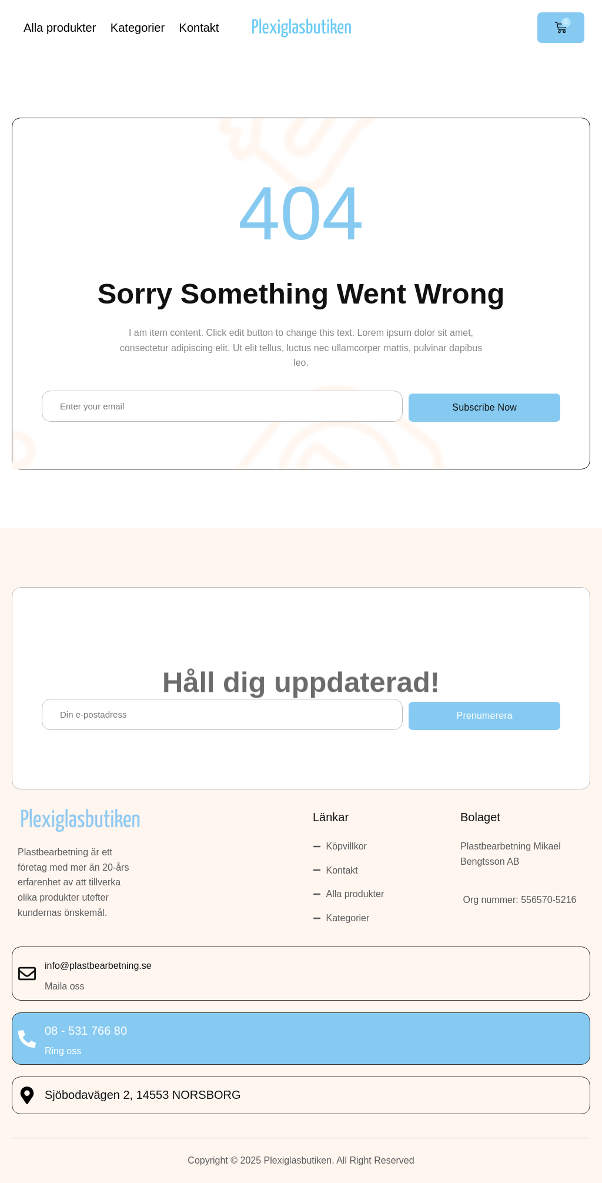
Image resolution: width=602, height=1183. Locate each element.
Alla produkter (60, 27)
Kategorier (138, 27)
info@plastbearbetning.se (98, 966)
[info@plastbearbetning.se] (27, 973)
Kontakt (199, 27)
